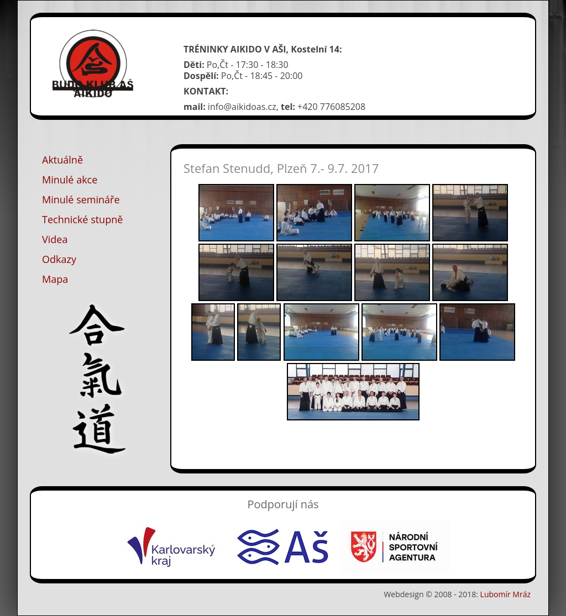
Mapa (55, 279)
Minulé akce (69, 179)
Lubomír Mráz (505, 594)
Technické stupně (82, 219)
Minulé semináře (81, 199)
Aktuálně (62, 159)
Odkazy (59, 259)
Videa (54, 239)
